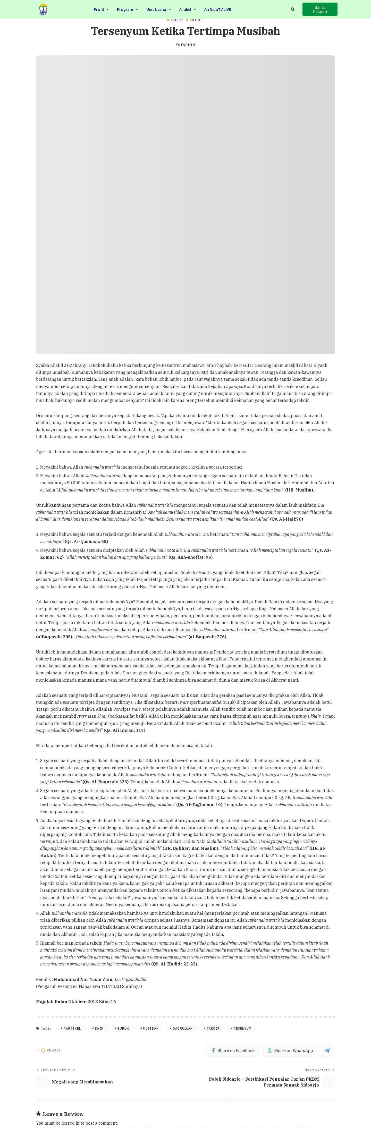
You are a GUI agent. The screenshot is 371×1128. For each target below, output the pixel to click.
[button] (320, 9)
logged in (71, 1123)
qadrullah (183, 1028)
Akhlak (177, 20)
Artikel (187, 8)
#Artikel (72, 1028)
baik (99, 1028)
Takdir (213, 1028)
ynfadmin (185, 44)
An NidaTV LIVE (217, 8)
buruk (123, 1028)
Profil (101, 8)
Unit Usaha (158, 8)
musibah (151, 1028)
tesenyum (242, 1028)
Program (127, 8)
